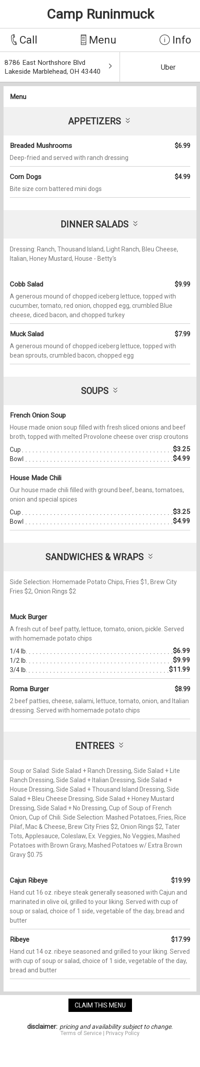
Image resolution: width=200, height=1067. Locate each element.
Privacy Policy (123, 1033)
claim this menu (100, 1005)
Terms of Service (81, 1033)
